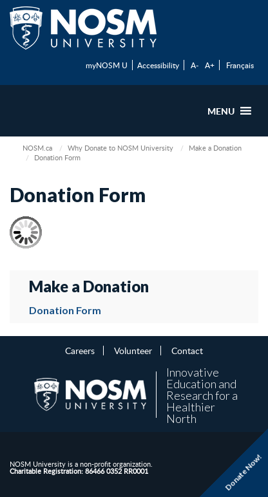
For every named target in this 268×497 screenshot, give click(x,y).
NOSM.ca (37, 148)
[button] (221, 111)
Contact (187, 350)
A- (194, 65)
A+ (210, 65)
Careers (80, 350)
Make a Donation (215, 148)
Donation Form (65, 310)
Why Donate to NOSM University (120, 148)
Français (240, 65)
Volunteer (133, 350)
